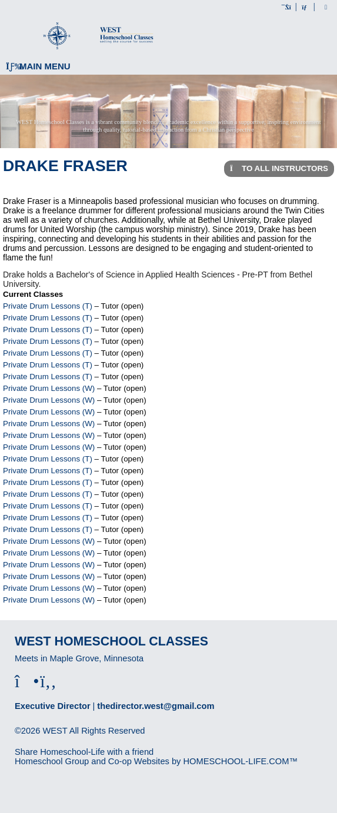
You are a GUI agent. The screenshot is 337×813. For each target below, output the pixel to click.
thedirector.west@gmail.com (155, 706)
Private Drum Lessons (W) (49, 388)
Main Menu (38, 66)
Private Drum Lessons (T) (47, 306)
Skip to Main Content (64, 740)
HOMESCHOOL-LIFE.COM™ (240, 761)
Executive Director (53, 706)
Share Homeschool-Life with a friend (84, 752)
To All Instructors (279, 168)
